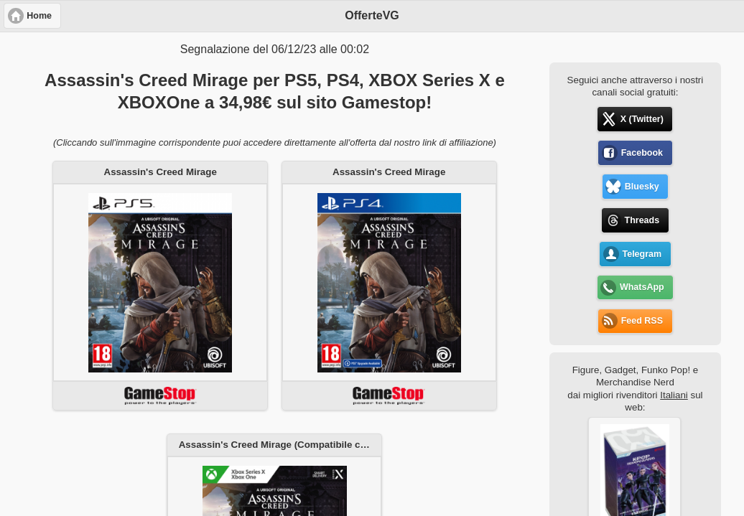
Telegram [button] (641, 254)
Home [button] (39, 16)
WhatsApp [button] (642, 287)
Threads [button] (642, 220)
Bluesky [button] (642, 187)
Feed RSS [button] (642, 321)
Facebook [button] (642, 153)
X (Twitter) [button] (642, 119)
